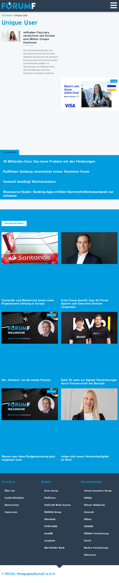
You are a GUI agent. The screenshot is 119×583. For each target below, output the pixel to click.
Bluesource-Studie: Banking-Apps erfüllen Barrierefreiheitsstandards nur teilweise (58, 194)
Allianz (88, 519)
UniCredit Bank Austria (57, 505)
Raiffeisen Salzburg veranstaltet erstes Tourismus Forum (46, 172)
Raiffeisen (50, 498)
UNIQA (88, 498)
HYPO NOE (50, 526)
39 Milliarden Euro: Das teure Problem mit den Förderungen (49, 161)
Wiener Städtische (94, 505)
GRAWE (88, 526)
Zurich (87, 541)
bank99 (48, 534)
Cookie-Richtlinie (14, 498)
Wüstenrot (90, 555)
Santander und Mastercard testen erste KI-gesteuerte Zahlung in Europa (28, 302)
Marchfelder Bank (54, 548)
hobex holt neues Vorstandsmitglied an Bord (85, 458)
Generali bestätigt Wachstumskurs (29, 182)
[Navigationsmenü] (113, 5)
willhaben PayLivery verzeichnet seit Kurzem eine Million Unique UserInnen (39, 38)
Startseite (7, 15)
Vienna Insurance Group (98, 491)
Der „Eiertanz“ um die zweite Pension (26, 380)
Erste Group (51, 491)
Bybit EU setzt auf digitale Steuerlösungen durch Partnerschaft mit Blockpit (89, 382)
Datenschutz (12, 505)
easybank (49, 541)
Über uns (10, 491)
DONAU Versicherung (96, 534)
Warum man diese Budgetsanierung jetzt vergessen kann (28, 458)
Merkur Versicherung (96, 548)
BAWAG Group (52, 512)
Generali (89, 512)
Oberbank (49, 519)
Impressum (11, 512)
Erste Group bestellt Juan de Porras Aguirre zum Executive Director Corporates (84, 304)
